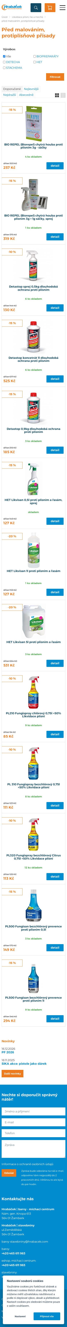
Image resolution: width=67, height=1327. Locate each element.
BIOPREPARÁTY (47, 56)
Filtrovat (55, 77)
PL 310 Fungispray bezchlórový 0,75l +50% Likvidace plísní (33, 786)
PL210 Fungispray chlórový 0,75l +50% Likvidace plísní (33, 715)
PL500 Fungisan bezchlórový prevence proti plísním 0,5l (33, 928)
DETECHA (13, 62)
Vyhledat (36, 7)
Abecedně (26, 95)
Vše (8, 56)
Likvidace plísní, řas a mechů (27, 17)
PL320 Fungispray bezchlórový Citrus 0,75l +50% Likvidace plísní (33, 857)
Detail (55, 165)
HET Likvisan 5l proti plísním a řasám (33, 642)
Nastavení (20, 1316)
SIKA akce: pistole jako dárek (24, 1063)
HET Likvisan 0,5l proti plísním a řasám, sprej (33, 501)
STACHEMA (14, 67)
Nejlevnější (31, 89)
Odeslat (9, 1173)
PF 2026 (8, 1052)
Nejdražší (9, 95)
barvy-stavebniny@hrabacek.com (25, 1241)
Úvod (5, 17)
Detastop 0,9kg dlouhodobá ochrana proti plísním (33, 430)
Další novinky (12, 1073)
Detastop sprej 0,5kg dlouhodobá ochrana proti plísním (33, 288)
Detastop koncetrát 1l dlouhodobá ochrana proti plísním (33, 359)
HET (39, 62)
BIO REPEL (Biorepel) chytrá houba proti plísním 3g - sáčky (33, 146)
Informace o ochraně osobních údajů (27, 1164)
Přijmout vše (47, 1316)
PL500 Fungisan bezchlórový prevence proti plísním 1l (33, 999)
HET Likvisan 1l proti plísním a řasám (33, 571)
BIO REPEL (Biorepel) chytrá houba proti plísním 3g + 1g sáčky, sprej (33, 217)
